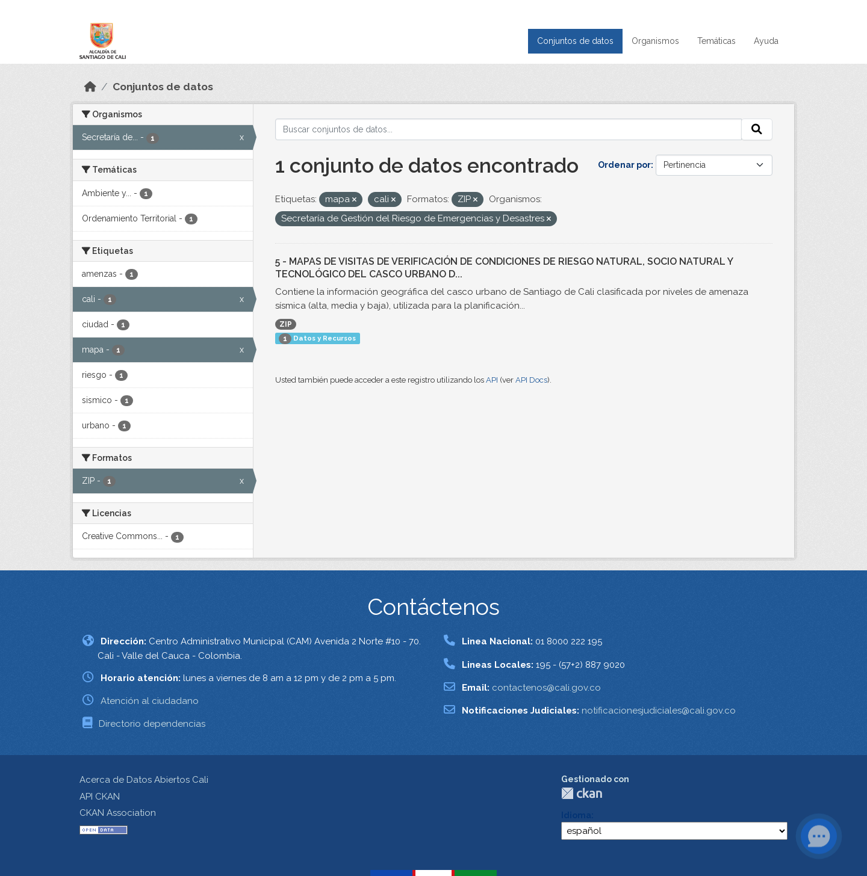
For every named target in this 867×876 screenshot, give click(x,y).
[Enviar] (756, 129)
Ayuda (766, 41)
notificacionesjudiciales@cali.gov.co (659, 710)
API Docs (531, 379)
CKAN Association (117, 812)
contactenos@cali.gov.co (546, 687)
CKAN (581, 793)
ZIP (285, 324)
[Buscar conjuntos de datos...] (508, 129)
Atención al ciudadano (150, 701)
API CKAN (99, 796)
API (492, 379)
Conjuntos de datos (575, 41)
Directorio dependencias (152, 723)
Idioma (576, 815)
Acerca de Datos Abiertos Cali (143, 779)
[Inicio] (90, 87)
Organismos (655, 41)
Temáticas (716, 41)
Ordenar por (624, 165)
